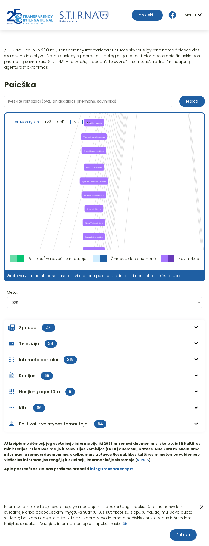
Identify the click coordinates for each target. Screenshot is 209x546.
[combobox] (104, 302)
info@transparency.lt (111, 468)
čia (126, 523)
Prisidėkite (147, 15)
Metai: (12, 292)
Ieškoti (192, 101)
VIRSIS (143, 459)
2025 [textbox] (14, 302)
